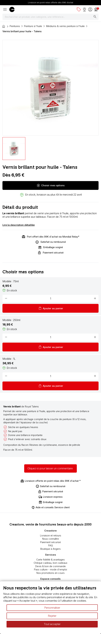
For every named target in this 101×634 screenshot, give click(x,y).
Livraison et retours (50, 535)
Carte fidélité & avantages (50, 559)
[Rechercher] (50, 17)
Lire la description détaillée (18, 224)
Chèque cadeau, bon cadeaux (50, 562)
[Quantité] (50, 298)
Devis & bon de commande (50, 566)
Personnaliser (52, 607)
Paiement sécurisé (50, 542)
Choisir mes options (50, 185)
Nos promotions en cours (50, 572)
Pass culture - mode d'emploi (50, 569)
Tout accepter (52, 624)
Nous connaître (50, 538)
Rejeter (52, 615)
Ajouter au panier (50, 308)
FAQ (50, 545)
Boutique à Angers (50, 548)
